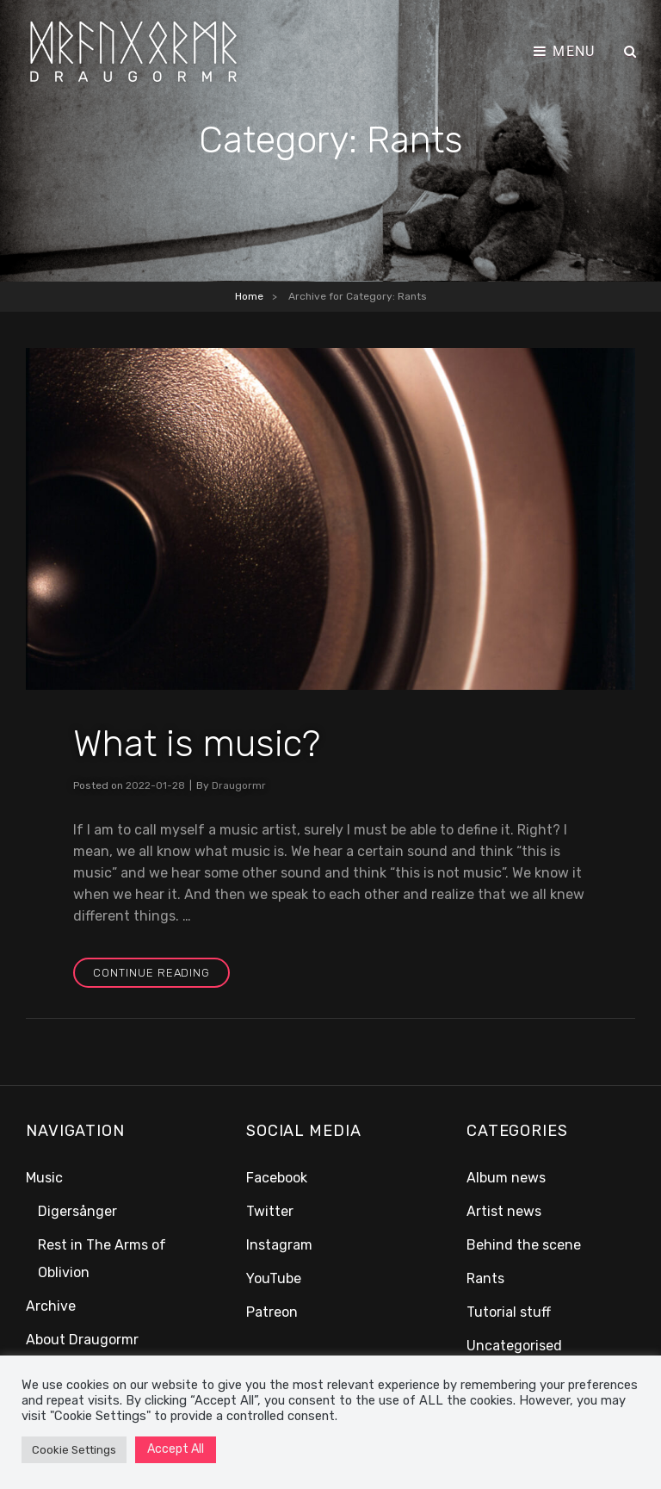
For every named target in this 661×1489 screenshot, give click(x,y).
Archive (51, 1306)
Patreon (272, 1312)
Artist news (503, 1211)
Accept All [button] (175, 1449)
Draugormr (239, 785)
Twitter (269, 1211)
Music (44, 1177)
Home (249, 296)
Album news (506, 1177)
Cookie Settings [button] (74, 1449)
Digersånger (77, 1211)
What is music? (197, 744)
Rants (485, 1278)
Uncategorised (514, 1345)
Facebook (276, 1177)
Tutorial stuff (508, 1312)
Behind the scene (523, 1245)
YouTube (273, 1278)
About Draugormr (82, 1339)
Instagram (279, 1245)
